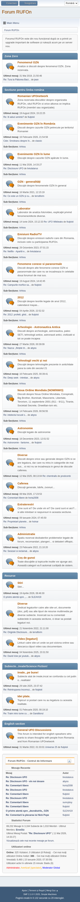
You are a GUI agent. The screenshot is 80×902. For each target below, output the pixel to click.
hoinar (35, 521)
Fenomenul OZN (28, 62)
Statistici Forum (19, 820)
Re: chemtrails (50, 476)
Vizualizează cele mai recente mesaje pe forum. (30, 840)
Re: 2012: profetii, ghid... (15, 314)
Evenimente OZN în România (36, 123)
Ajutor (24, 890)
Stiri (20, 582)
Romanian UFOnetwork (33, 96)
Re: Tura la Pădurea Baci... (16, 79)
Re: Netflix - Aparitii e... (14, 251)
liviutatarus (32, 168)
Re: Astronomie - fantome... (17, 442)
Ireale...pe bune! (28, 672)
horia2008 (33, 497)
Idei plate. (24, 696)
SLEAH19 (36, 597)
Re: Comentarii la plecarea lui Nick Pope (27, 815)
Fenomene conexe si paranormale (40, 263)
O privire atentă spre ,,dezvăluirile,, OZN (27, 811)
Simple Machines (49, 894)
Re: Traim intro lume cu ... (16, 713)
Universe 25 (51, 747)
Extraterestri (26, 504)
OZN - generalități (29, 181)
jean (36, 79)
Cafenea (23, 483)
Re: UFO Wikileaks (53, 221)
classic (38, 141)
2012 (21, 297)
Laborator (24, 208)
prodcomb (66, 476)
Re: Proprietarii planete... (15, 521)
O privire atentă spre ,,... (15, 597)
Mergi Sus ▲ (52, 890)
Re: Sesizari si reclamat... (16, 551)
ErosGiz (20, 829)
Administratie (26, 534)
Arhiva (22, 146)
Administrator (13, 867)
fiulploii (31, 117)
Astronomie (25, 428)
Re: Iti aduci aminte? (14, 117)
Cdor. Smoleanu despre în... (17, 141)
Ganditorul (38, 713)
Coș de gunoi (26, 557)
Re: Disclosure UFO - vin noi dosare (25, 781)
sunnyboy (67, 802)
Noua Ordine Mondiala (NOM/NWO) (40, 390)
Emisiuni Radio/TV (30, 234)
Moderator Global (51, 867)
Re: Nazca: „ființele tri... (15, 348)
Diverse (22, 455)
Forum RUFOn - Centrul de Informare (30, 760)
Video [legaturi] (27, 638)
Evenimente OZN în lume (34, 154)
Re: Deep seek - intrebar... (16, 377)
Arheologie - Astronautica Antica (39, 327)
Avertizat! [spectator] (31, 867)
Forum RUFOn (16, 11)
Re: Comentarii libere (14, 497)
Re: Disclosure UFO (13, 168)
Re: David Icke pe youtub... (16, 656)
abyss (34, 348)
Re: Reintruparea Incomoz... (17, 689)
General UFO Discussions (34, 729)
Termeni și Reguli (37, 890)
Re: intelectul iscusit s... (15, 415)
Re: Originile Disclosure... (16, 632)
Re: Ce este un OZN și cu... (17, 196)
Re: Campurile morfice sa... (17, 285)
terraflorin (39, 196)
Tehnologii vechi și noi (32, 360)
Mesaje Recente (19, 767)
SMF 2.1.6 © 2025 (31, 894)
